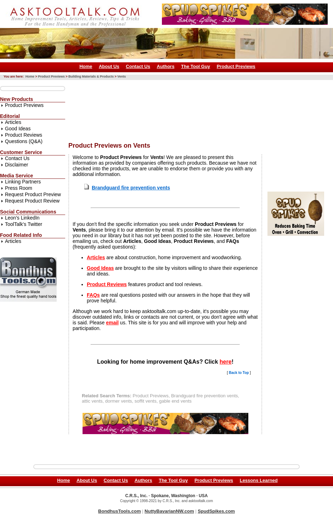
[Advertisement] (101, 108)
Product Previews (236, 66)
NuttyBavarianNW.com (169, 511)
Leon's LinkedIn (22, 218)
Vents (121, 76)
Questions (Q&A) (24, 141)
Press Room (18, 188)
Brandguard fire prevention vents (131, 188)
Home (85, 66)
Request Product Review (32, 201)
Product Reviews (23, 135)
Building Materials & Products (91, 76)
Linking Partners (23, 181)
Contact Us (138, 66)
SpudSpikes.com (216, 511)
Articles (13, 122)
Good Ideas (17, 128)
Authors (166, 66)
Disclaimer (16, 164)
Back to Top (239, 373)
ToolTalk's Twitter (23, 224)
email (112, 322)
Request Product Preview (33, 194)
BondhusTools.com (119, 511)
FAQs (93, 295)
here (226, 362)
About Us (109, 66)
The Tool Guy (195, 66)
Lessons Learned (259, 480)
